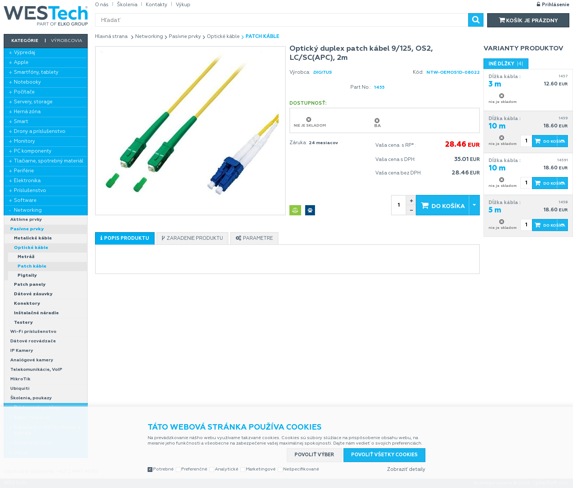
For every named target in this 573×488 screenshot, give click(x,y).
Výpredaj (24, 52)
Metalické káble (33, 238)
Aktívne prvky (26, 220)
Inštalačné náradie (36, 313)
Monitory (24, 141)
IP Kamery (21, 351)
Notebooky (27, 82)
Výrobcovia (66, 41)
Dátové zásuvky (33, 294)
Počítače (24, 92)
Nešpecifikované (301, 469)
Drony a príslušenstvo (39, 131)
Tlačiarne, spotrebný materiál (48, 161)
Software (25, 200)
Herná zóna (27, 111)
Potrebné (163, 469)
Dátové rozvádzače (33, 341)
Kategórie (24, 41)
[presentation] (125, 238)
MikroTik (20, 379)
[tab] (125, 238)
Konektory (27, 303)
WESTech (46, 15)
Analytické (226, 469)
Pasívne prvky (26, 229)
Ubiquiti (20, 389)
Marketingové (261, 469)
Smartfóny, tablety (36, 72)
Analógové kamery (31, 360)
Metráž (26, 257)
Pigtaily (27, 275)
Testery (23, 322)
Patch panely (29, 285)
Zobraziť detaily (406, 469)
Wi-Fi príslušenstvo (33, 332)
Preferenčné (194, 469)
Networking (28, 210)
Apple (21, 62)
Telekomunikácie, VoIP (36, 370)
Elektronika (27, 180)
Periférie (24, 171)
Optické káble (31, 248)
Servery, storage (33, 102)
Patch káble (32, 266)
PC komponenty (33, 151)
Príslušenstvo (30, 190)
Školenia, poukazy (31, 398)
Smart (21, 121)
